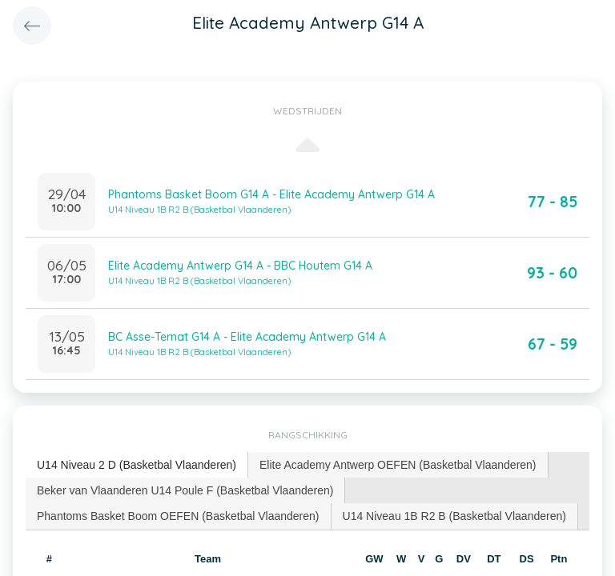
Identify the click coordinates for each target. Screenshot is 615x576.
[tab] (137, 465)
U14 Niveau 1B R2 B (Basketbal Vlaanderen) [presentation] (454, 516)
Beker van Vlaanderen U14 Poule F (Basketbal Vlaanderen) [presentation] (185, 490)
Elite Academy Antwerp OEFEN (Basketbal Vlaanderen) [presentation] (398, 464)
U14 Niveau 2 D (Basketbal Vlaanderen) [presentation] (136, 464)
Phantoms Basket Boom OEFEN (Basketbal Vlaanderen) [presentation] (178, 516)
